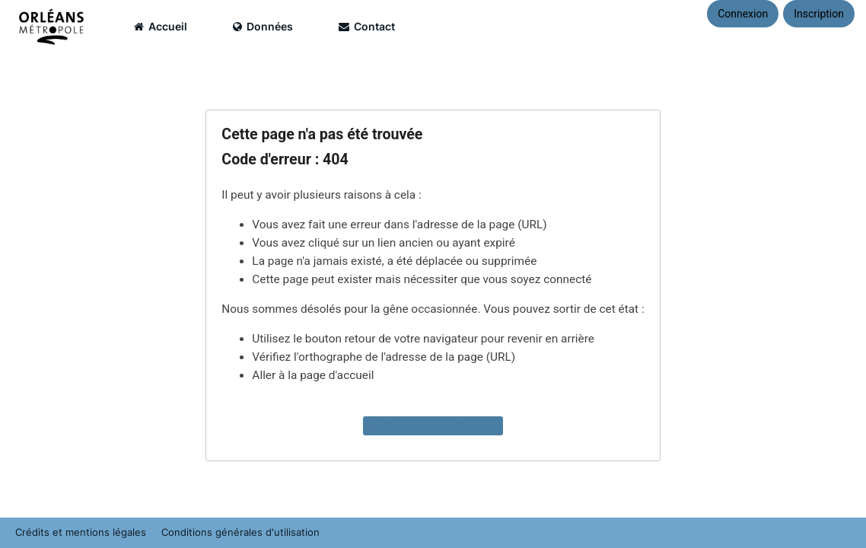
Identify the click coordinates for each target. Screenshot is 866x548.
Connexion (743, 14)
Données (263, 26)
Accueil (160, 26)
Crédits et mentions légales (80, 532)
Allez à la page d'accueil (433, 425)
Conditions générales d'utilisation (240, 532)
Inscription (819, 14)
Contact (367, 26)
